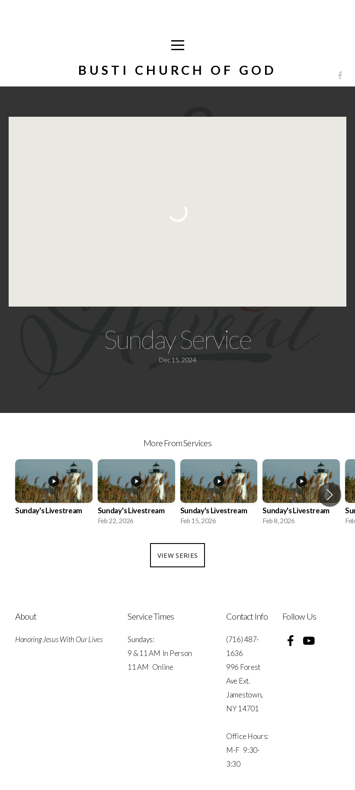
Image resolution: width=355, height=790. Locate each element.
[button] (330, 494)
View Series (177, 555)
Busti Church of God (177, 69)
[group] (54, 494)
